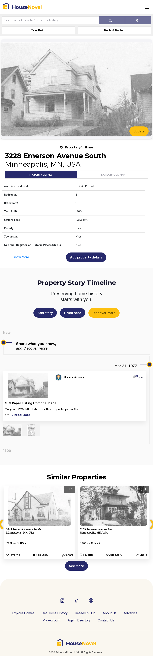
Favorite (71, 147)
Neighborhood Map (112, 174)
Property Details (41, 174)
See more (76, 566)
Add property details (86, 257)
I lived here (72, 313)
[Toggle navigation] (147, 7)
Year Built (38, 30)
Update (139, 131)
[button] (86, 147)
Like (140, 377)
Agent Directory (79, 620)
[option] (39, 522)
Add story (45, 313)
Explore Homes (23, 613)
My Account (51, 620)
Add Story (42, 554)
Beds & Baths (114, 30)
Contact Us (106, 620)
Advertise (130, 613)
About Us (109, 613)
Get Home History (55, 613)
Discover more (104, 313)
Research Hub (85, 613)
